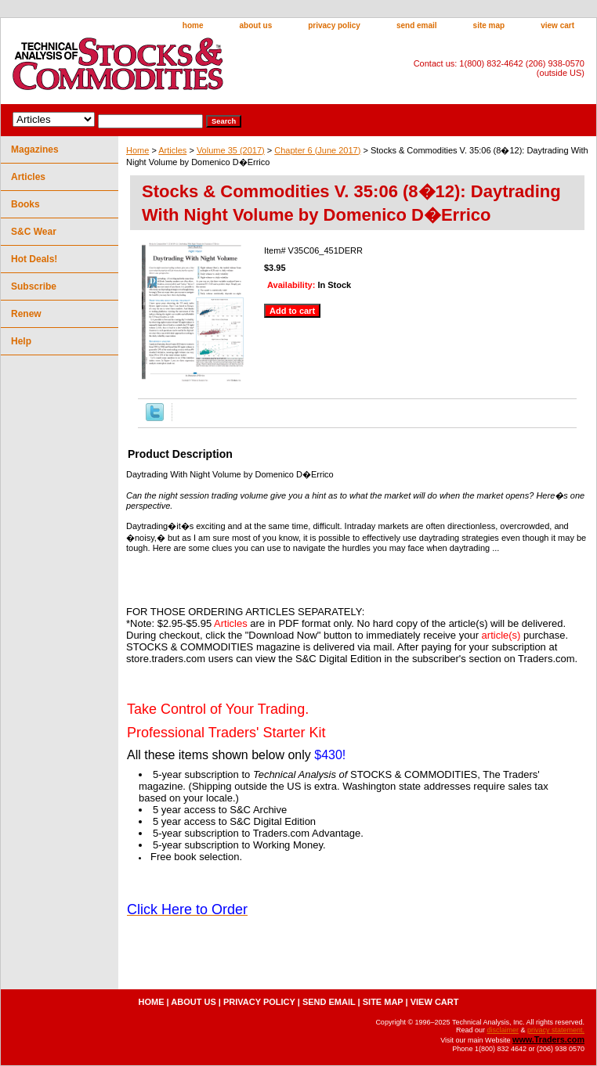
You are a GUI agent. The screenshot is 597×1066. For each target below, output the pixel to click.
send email (416, 25)
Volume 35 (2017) (231, 150)
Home (137, 150)
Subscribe (33, 286)
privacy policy (334, 25)
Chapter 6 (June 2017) (317, 150)
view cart (557, 25)
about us (256, 25)
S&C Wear (33, 231)
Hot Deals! (34, 259)
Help (21, 341)
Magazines (35, 149)
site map (489, 25)
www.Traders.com (548, 1039)
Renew (26, 313)
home (193, 25)
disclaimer (503, 1030)
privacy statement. (555, 1030)
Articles (172, 150)
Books (25, 204)
